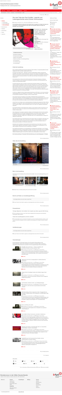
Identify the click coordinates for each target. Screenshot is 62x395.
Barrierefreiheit (38, 384)
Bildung (20, 10)
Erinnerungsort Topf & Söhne (13, 384)
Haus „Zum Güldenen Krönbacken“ (13, 388)
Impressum (9, 0)
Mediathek (37, 383)
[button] (17, 361)
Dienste (37, 386)
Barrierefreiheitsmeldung (32, 367)
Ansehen (24, 256)
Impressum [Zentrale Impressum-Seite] (8, 376)
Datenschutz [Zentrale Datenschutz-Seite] (15, 376)
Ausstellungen (14, 10)
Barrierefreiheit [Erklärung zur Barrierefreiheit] (22, 376)
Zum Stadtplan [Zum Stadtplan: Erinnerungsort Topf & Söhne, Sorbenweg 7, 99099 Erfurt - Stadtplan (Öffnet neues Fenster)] (37, 47)
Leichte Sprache (4, 0)
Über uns (3, 10)
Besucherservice (38, 382)
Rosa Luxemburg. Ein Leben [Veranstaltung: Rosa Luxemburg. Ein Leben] (27, 304)
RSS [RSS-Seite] (18, 376)
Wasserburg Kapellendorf (12, 386)
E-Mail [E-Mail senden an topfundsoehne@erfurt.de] (36, 45)
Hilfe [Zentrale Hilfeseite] (5, 376)
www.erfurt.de (21, 391)
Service (25, 10)
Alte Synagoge (12, 382)
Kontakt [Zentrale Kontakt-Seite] (11, 376)
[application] (31, 153)
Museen (8, 10)
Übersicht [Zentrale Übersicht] (2, 376)
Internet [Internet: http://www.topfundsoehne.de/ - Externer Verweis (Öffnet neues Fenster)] (36, 46)
